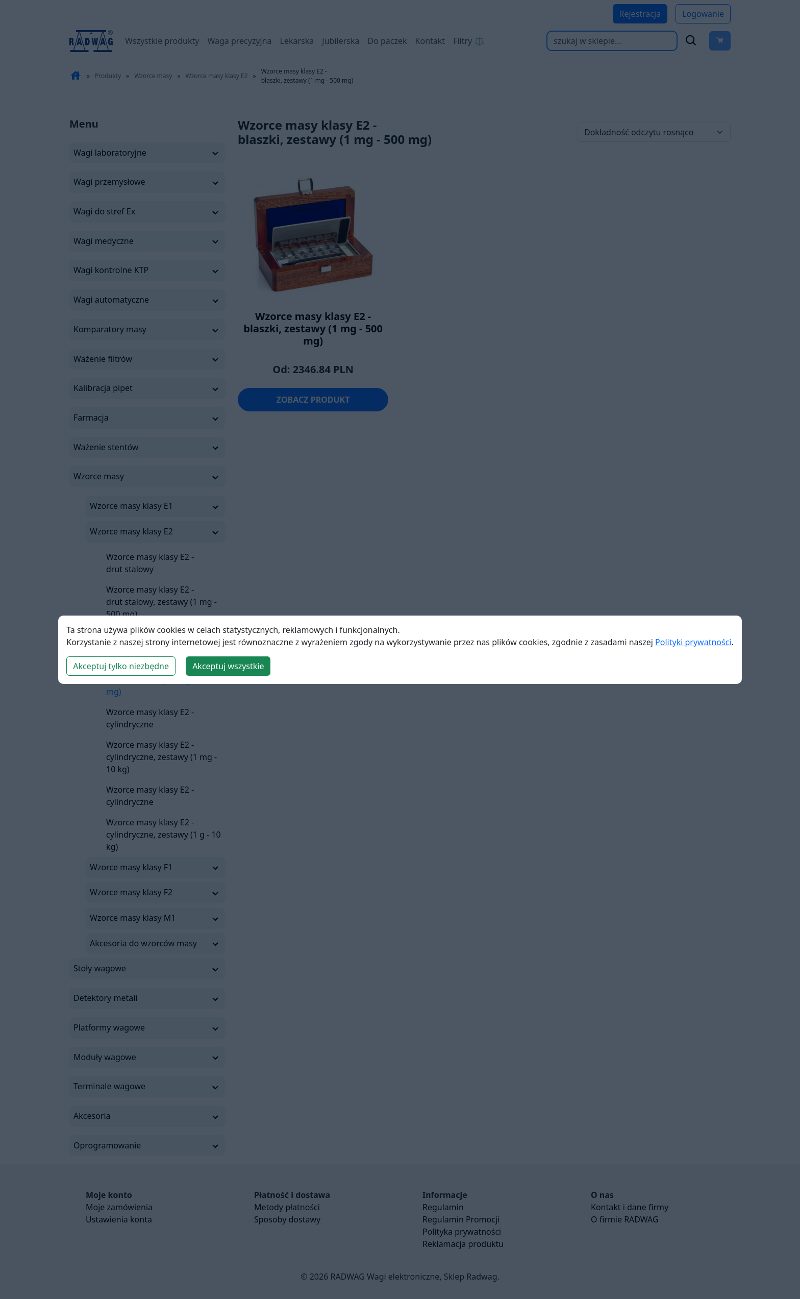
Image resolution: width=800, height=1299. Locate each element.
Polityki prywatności (693, 642)
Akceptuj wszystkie (228, 666)
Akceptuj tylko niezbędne (121, 666)
